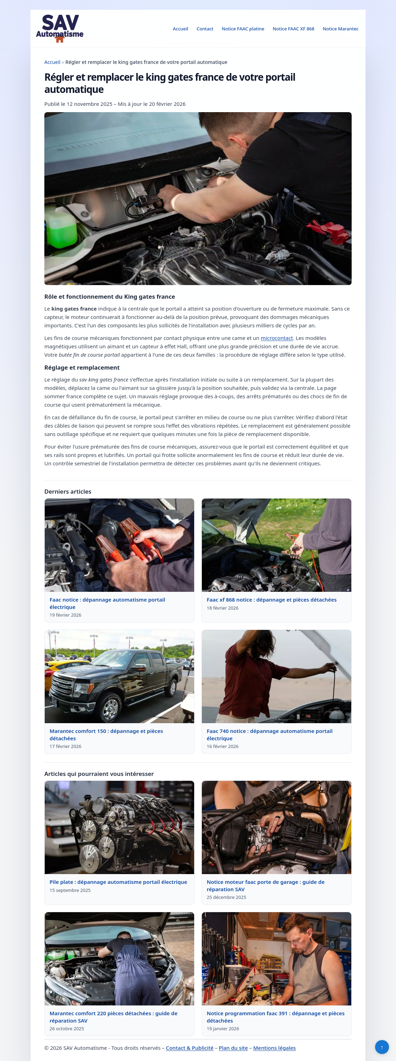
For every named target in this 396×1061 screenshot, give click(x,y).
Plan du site (233, 1047)
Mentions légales (274, 1047)
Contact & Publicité (189, 1047)
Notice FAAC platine (243, 29)
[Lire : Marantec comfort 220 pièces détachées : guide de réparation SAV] (119, 959)
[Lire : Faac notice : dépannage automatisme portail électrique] (119, 545)
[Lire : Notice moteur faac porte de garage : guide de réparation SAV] (276, 827)
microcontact (277, 337)
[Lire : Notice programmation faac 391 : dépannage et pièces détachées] (276, 959)
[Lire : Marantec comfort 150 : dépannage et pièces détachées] (119, 677)
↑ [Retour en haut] (382, 1047)
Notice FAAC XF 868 (293, 29)
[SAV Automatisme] (60, 28)
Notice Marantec (341, 29)
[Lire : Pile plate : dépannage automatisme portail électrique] (119, 827)
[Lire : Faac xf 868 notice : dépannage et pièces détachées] (276, 545)
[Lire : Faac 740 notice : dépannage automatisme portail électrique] (276, 677)
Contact (205, 29)
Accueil (180, 29)
